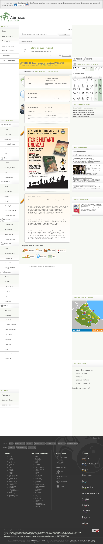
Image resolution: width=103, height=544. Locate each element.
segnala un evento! (62, 535)
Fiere (10, 466)
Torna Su (96, 438)
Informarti (64, 481)
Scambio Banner (8, 400)
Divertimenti (9, 234)
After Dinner (9, 177)
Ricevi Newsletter (8, 61)
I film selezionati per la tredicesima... (83, 158)
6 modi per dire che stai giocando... (82, 178)
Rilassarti (64, 477)
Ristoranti (8, 134)
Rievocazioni (12, 497)
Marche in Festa (91, 459)
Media (7, 277)
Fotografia (8, 344)
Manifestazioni (13, 483)
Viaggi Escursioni (10, 329)
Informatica (8, 334)
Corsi (10, 480)
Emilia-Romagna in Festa (91, 465)
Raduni (11, 492)
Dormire (63, 467)
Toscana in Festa (91, 512)
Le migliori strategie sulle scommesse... (84, 185)
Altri (70, 29)
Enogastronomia (14, 491)
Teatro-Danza (13, 478)
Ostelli (7, 201)
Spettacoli (8, 301)
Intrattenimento (13, 475)
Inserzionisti (6, 405)
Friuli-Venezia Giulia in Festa (91, 494)
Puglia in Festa (91, 470)
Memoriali (12, 494)
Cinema (11, 460)
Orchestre (8, 310)
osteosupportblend (83, 383)
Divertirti (63, 472)
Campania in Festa (91, 518)
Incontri (11, 472)
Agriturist (8, 139)
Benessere (8, 258)
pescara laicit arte (82, 380)
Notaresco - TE (66, 56)
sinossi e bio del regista (79, 151)
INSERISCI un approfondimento (46, 72)
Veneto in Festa (91, 500)
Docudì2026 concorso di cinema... (84, 112)
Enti (6, 296)
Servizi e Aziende (10, 354)
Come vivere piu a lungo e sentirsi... (91, 204)
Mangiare (64, 457)
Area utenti (6, 41)
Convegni (12, 484)
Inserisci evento (7, 36)
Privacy (93, 540)
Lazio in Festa (91, 482)
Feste (10, 461)
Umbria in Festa (91, 506)
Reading (11, 487)
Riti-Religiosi (12, 486)
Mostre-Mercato (13, 495)
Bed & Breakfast (10, 211)
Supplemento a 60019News (37, 540)
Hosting (72, 542)
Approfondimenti (8, 51)
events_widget (81, 373)
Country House (10, 144)
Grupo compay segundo (81, 116)
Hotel (6, 186)
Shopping (8, 315)
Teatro (11, 458)
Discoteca (12, 477)
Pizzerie (7, 149)
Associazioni (9, 286)
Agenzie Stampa (10, 325)
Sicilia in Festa (91, 523)
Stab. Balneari (9, 263)
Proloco (7, 291)
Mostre (11, 469)
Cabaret (11, 464)
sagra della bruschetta (84, 370)
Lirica (10, 467)
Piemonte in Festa (91, 476)
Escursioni (12, 489)
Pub (6, 154)
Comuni (7, 282)
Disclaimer (80, 540)
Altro (62, 486)
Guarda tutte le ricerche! (81, 388)
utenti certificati (14, 536)
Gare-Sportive (13, 481)
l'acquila (79, 376)
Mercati (11, 473)
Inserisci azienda (8, 46)
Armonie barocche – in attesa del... (84, 114)
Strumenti (8, 359)
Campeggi (8, 191)
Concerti (11, 470)
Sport (6, 349)
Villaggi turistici (10, 215)
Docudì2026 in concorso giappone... (84, 108)
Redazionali (6, 56)
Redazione (6, 395)
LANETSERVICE (91, 542)
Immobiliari (8, 339)
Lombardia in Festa (91, 488)
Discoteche (8, 229)
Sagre (10, 456)
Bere (62, 462)
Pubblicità (87, 540)
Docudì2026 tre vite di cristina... (83, 110)
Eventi (4, 31)
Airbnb (7, 129)
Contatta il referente (50, 115)
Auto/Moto (8, 320)
